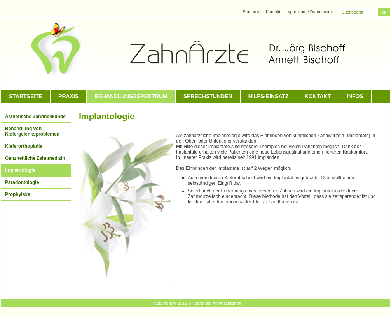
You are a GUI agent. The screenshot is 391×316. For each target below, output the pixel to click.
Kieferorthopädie (23, 146)
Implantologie (20, 170)
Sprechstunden (207, 96)
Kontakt (273, 11)
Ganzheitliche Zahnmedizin (35, 158)
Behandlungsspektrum (130, 96)
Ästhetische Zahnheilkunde (35, 116)
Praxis (68, 96)
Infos (355, 96)
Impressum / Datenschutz (309, 11)
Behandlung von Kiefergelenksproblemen (32, 131)
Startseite (251, 11)
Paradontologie (22, 182)
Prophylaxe (17, 194)
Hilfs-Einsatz (268, 96)
